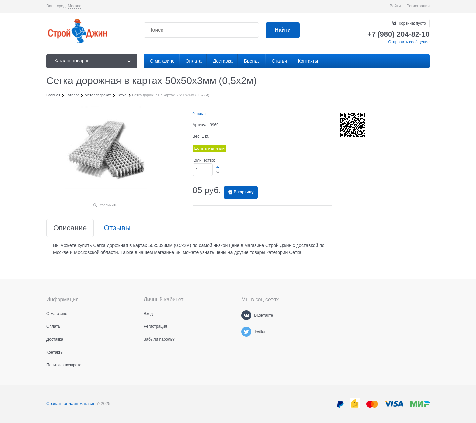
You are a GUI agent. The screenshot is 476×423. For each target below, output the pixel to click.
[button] (218, 167)
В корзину (244, 192)
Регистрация (418, 6)
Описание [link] (70, 228)
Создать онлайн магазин (70, 403)
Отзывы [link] (117, 228)
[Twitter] (246, 332)
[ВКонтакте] (246, 315)
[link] (74, 6)
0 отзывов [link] (201, 114)
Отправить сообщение (409, 42)
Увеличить (108, 205)
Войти (395, 6)
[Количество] (203, 169)
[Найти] (283, 30)
